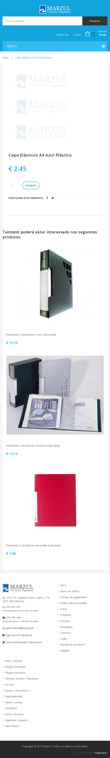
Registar (65, 650)
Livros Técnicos (14, 714)
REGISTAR (63, 34)
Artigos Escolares (15, 666)
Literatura (11, 708)
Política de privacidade (73, 603)
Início (6, 57)
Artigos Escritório (15, 672)
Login (63, 638)
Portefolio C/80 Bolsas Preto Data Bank (31, 334)
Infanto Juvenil (13, 702)
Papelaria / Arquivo (16, 720)
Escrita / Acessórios (17, 690)
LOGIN (77, 34)
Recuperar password (72, 644)
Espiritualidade (13, 696)
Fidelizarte (101, 752)
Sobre (63, 609)
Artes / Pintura (13, 660)
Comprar (31, 185)
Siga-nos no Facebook (17, 635)
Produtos (65, 615)
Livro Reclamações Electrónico (22, 642)
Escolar (9, 684)
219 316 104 (20, 608)
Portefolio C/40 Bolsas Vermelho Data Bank (33, 545)
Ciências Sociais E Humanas (21, 678)
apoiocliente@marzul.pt (18, 628)
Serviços (65, 621)
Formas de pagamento (73, 597)
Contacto (65, 632)
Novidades (66, 627)
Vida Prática (12, 726)
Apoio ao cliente (69, 591)
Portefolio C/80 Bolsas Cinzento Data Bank (33, 445)
